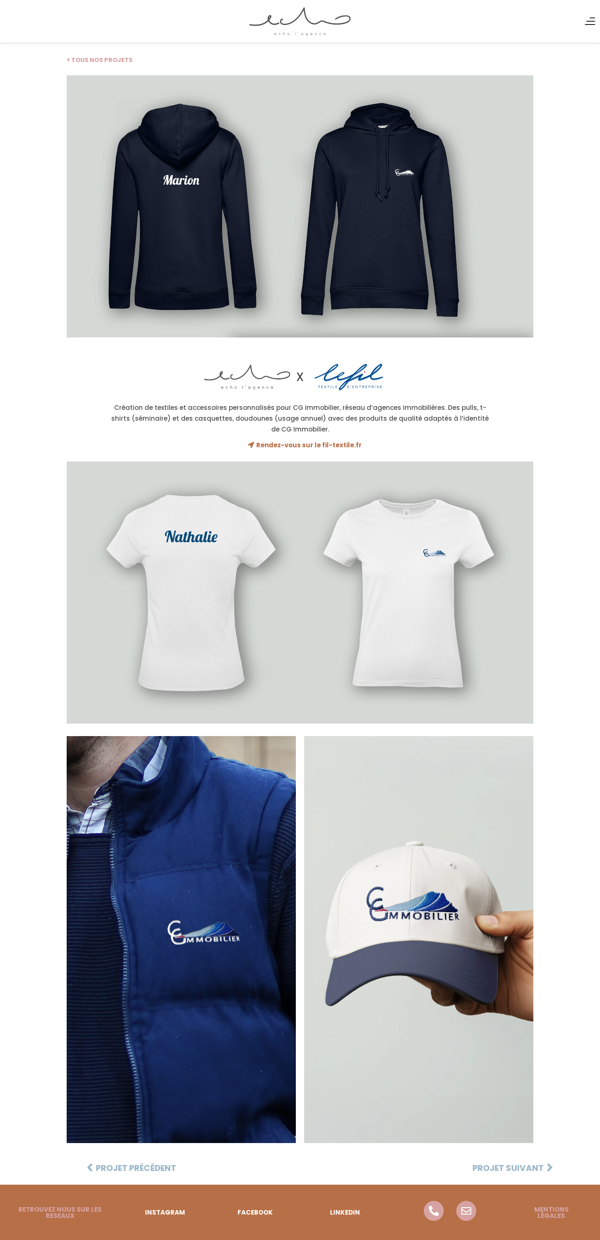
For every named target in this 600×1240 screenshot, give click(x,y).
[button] (60, 1212)
